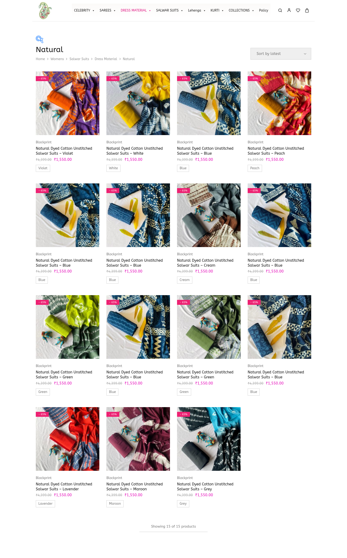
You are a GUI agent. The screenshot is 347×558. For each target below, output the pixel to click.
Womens (57, 59)
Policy (263, 10)
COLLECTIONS (241, 11)
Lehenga (197, 11)
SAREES (108, 11)
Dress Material (106, 59)
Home (40, 59)
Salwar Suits (79, 59)
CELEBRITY (84, 11)
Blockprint (44, 142)
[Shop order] (280, 54)
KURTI (217, 11)
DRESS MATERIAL (136, 11)
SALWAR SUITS (169, 11)
